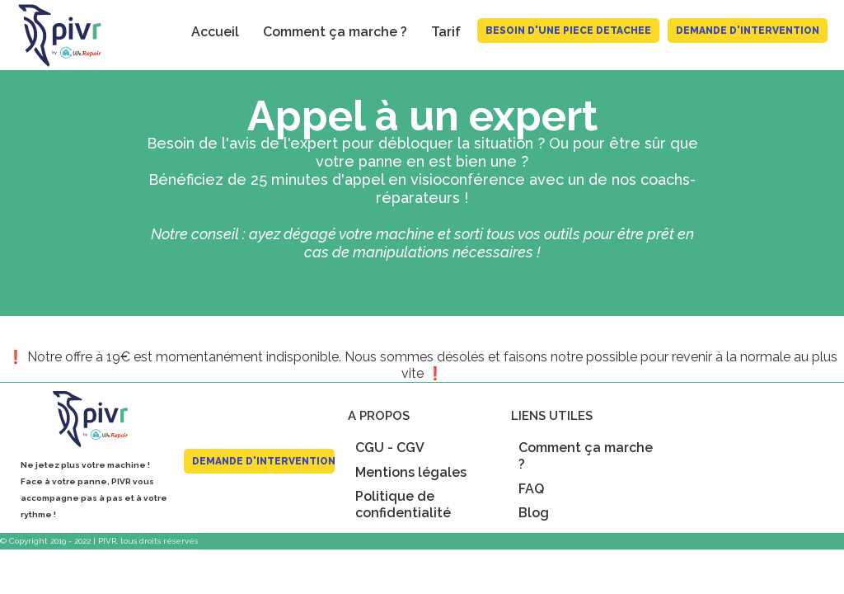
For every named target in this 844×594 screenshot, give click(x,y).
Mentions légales (411, 472)
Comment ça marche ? (335, 32)
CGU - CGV (389, 447)
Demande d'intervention (747, 30)
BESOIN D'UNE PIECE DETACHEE (568, 30)
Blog (533, 513)
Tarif (446, 32)
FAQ (531, 489)
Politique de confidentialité (403, 504)
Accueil (215, 32)
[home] (53, 35)
